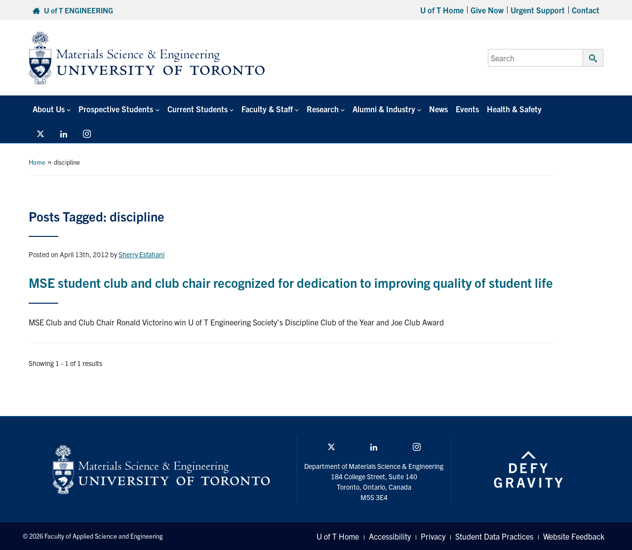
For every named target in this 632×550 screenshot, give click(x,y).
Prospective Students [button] (116, 109)
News (438, 109)
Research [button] (323, 109)
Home (37, 162)
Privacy (433, 536)
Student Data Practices (494, 536)
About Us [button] (49, 109)
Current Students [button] (197, 109)
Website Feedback (573, 536)
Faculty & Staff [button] (267, 109)
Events (467, 109)
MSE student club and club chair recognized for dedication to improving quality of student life (291, 282)
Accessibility (390, 536)
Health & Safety (514, 109)
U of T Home (442, 10)
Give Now (487, 10)
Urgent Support (538, 10)
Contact (585, 10)
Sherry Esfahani (141, 254)
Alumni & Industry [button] (384, 109)
